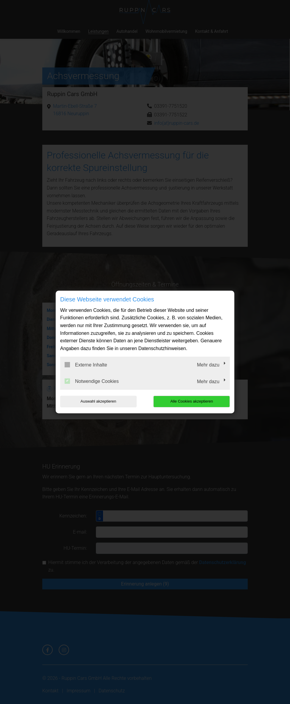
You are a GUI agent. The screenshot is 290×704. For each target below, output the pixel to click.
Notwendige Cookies (92, 381)
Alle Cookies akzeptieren (191, 401)
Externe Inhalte (86, 364)
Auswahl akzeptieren (98, 401)
